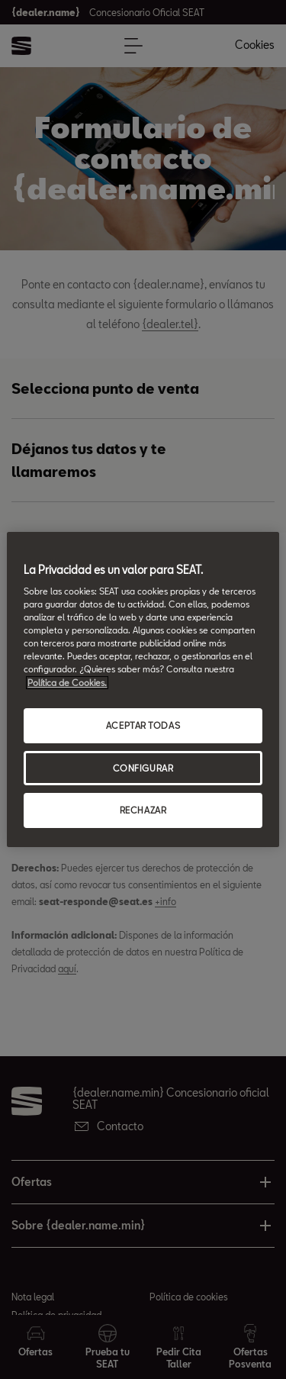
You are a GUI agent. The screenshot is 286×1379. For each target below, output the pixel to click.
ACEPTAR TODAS (143, 725)
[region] (142, 690)
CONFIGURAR (143, 768)
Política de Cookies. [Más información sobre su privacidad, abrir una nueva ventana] (67, 683)
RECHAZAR (143, 811)
